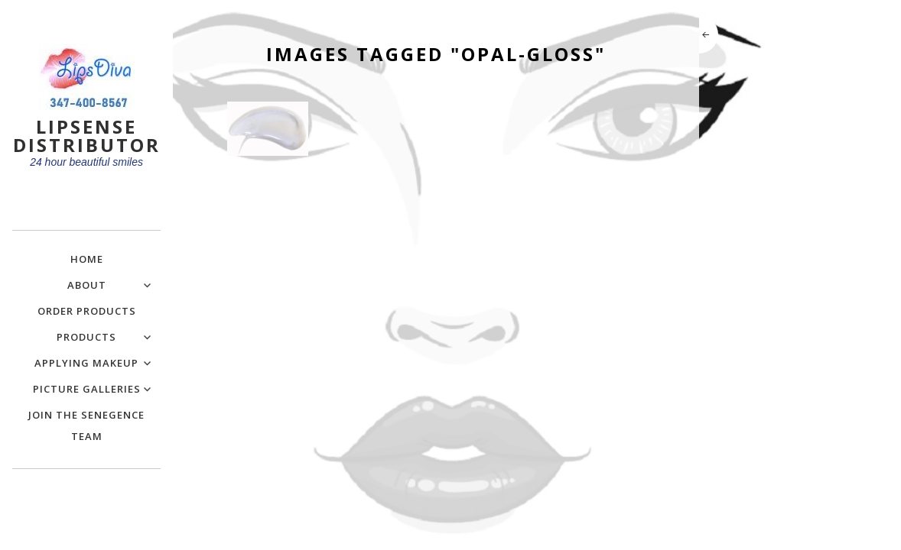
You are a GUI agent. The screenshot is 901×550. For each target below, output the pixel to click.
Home (86, 259)
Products (86, 337)
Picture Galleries (87, 389)
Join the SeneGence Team (86, 425)
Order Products (86, 311)
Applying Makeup (86, 363)
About (86, 285)
